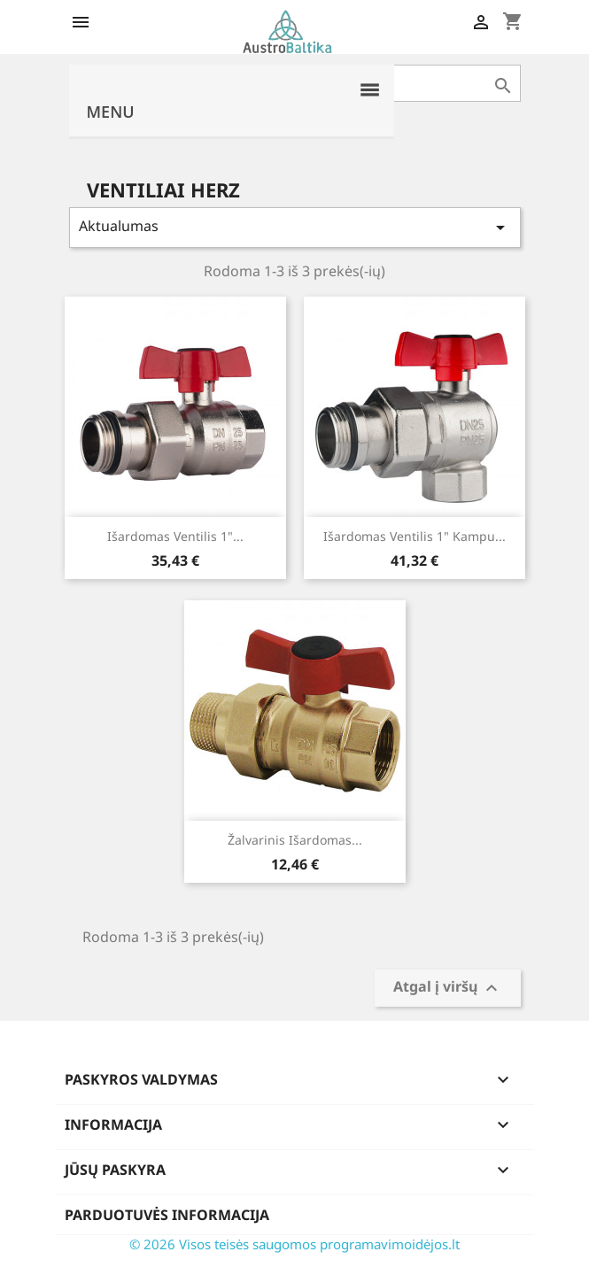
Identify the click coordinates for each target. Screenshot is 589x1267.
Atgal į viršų (447, 988)
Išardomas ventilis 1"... (175, 536)
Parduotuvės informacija (167, 1215)
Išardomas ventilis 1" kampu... (414, 536)
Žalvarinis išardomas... (295, 839)
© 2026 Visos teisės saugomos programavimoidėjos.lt (294, 1244)
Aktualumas (295, 227)
